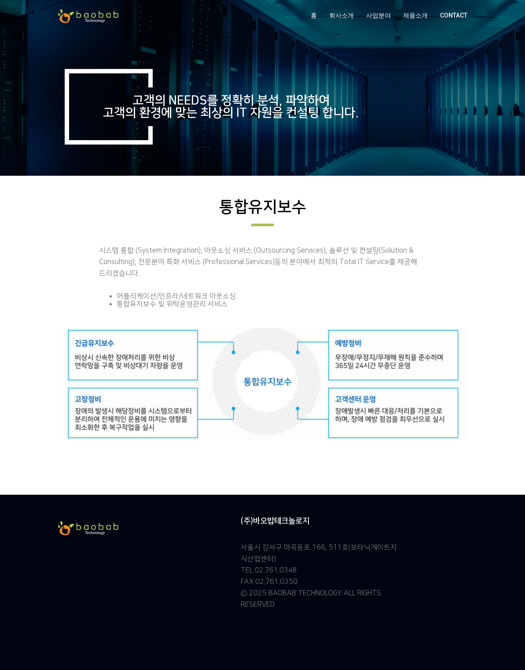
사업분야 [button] (378, 15)
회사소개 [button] (341, 15)
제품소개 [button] (415, 15)
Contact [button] (453, 15)
